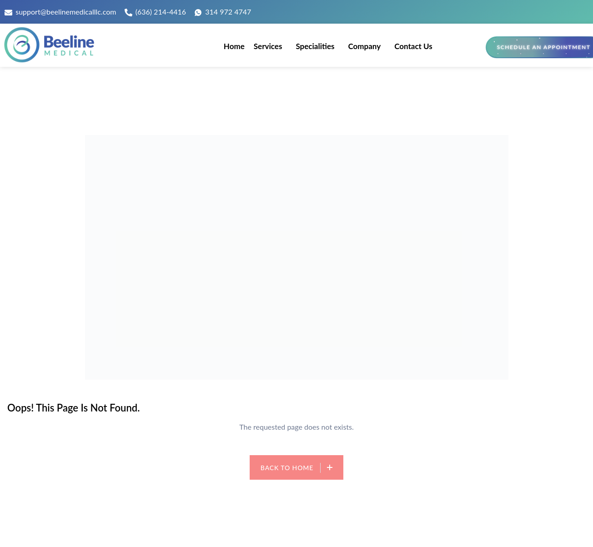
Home (234, 46)
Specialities (315, 46)
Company (364, 46)
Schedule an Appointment (544, 47)
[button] (270, 46)
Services (268, 46)
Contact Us (413, 46)
